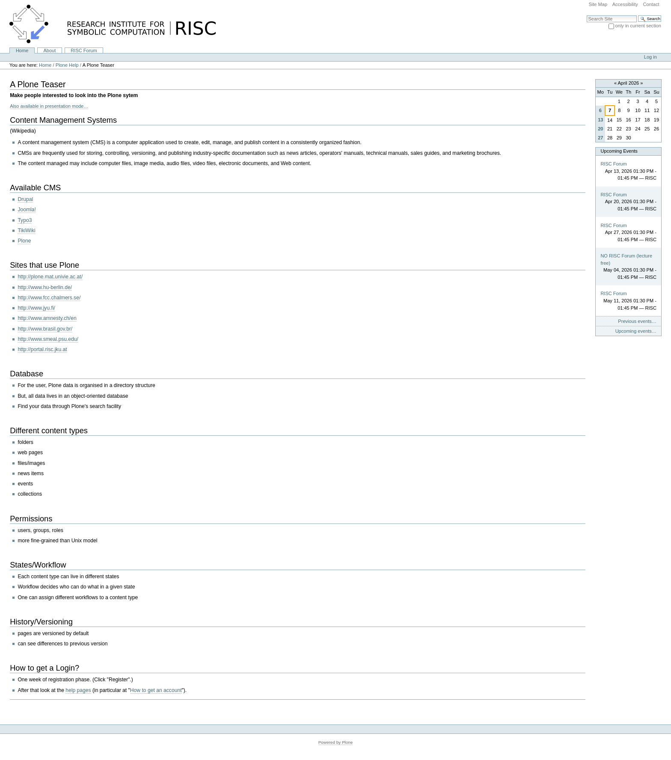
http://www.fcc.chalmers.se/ (49, 298)
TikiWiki (26, 231)
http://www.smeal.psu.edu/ (48, 339)
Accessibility (625, 4)
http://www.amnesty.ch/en (47, 318)
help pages (78, 690)
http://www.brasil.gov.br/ (45, 329)
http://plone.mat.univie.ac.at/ (50, 277)
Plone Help (67, 65)
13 (600, 119)
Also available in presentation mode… (49, 106)
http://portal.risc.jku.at (42, 349)
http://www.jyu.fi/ (36, 308)
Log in (650, 56)
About (49, 50)
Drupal (25, 199)
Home (22, 50)
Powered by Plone (335, 742)
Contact (651, 4)
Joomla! (27, 210)
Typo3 (25, 220)
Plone (24, 241)
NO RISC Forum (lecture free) (626, 259)
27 (600, 137)
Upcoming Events (618, 151)
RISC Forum (84, 50)
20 (600, 128)
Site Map (597, 4)
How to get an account (156, 690)
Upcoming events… (635, 331)
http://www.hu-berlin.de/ (45, 287)
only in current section (638, 25)
